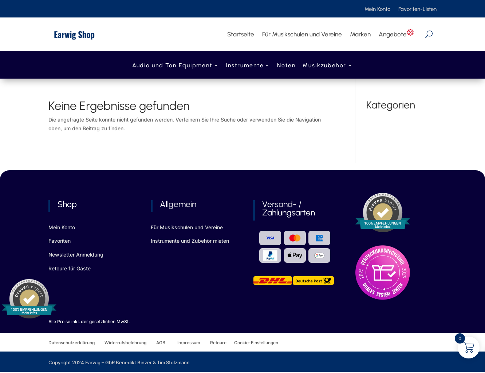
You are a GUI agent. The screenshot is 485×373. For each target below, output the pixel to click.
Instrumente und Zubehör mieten (190, 241)
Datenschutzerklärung (76, 342)
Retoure (222, 342)
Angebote (396, 34)
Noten (286, 66)
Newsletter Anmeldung (75, 254)
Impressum (188, 342)
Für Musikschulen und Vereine (302, 34)
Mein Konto (377, 9)
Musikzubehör (324, 66)
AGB (166, 342)
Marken (360, 34)
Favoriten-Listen (417, 9)
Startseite (240, 34)
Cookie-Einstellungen (256, 342)
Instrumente (245, 66)
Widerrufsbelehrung (130, 342)
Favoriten (59, 241)
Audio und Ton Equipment (172, 66)
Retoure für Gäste (69, 268)
